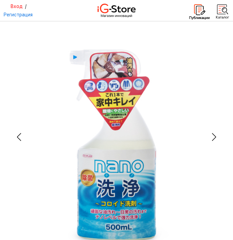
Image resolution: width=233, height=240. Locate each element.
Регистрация (18, 14)
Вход (16, 6)
